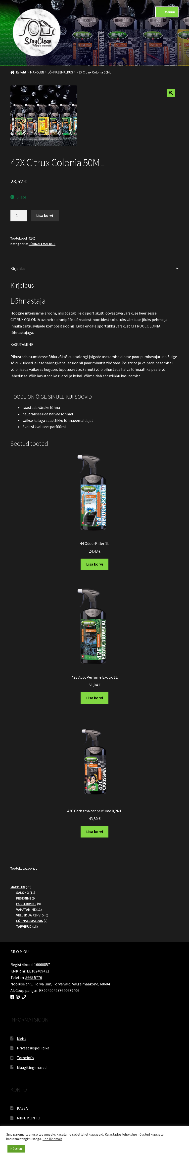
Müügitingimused (32, 1067)
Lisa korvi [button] (94, 564)
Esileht (21, 72)
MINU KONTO (28, 1117)
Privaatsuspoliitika (33, 1047)
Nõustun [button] (16, 1149)
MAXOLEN (37, 72)
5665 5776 (33, 977)
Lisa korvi (44, 215)
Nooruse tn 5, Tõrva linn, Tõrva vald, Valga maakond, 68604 (60, 983)
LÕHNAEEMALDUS (60, 72)
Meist (21, 1038)
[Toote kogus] (18, 215)
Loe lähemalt (52, 1139)
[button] (171, 93)
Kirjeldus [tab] (17, 268)
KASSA (22, 1108)
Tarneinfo (25, 1057)
